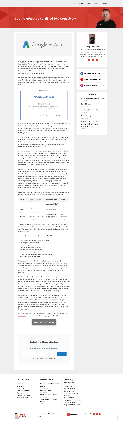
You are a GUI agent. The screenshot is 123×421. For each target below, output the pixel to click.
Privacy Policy (21, 388)
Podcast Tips (68, 386)
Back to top (73, 414)
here (62, 297)
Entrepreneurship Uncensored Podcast (93, 98)
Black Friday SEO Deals (24, 397)
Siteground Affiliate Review (72, 405)
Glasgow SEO (21, 393)
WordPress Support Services (90, 110)
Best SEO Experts (86, 104)
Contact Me (20, 386)
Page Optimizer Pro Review (72, 400)
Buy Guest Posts (69, 391)
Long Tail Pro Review (70, 402)
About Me (20, 384)
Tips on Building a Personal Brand (91, 116)
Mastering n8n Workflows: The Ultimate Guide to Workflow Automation (90, 124)
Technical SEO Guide (70, 398)
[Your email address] (39, 354)
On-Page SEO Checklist (24, 395)
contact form (22, 316)
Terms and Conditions (23, 390)
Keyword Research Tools (71, 388)
